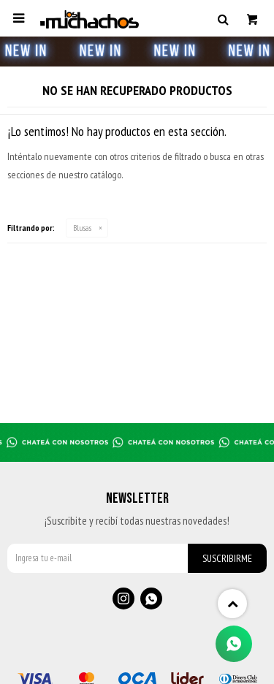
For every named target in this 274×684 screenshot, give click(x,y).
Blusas (82, 227)
